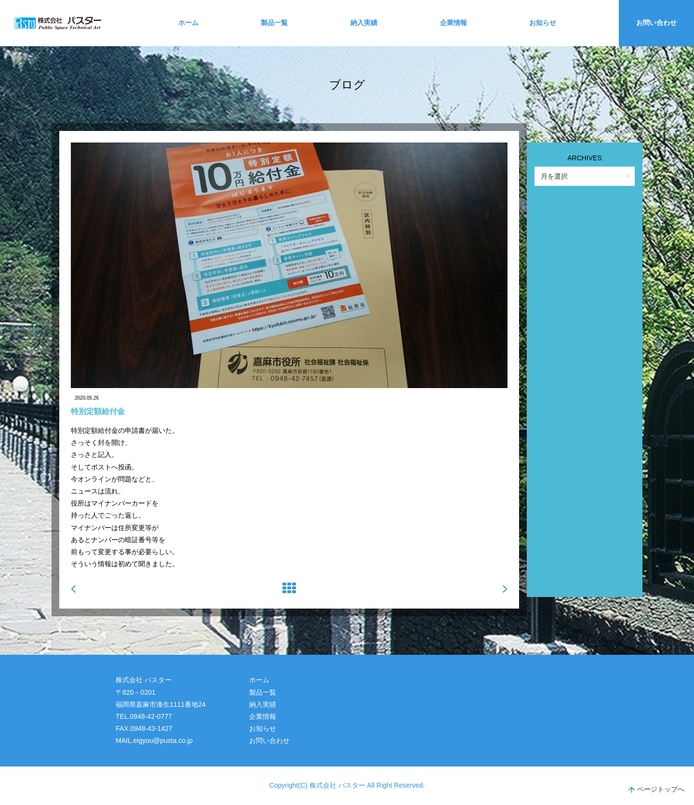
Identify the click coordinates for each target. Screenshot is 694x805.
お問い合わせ (656, 22)
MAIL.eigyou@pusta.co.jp (154, 740)
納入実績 (363, 22)
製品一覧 (274, 22)
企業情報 (453, 22)
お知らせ (542, 22)
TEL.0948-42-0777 (144, 716)
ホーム (188, 22)
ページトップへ (656, 790)
